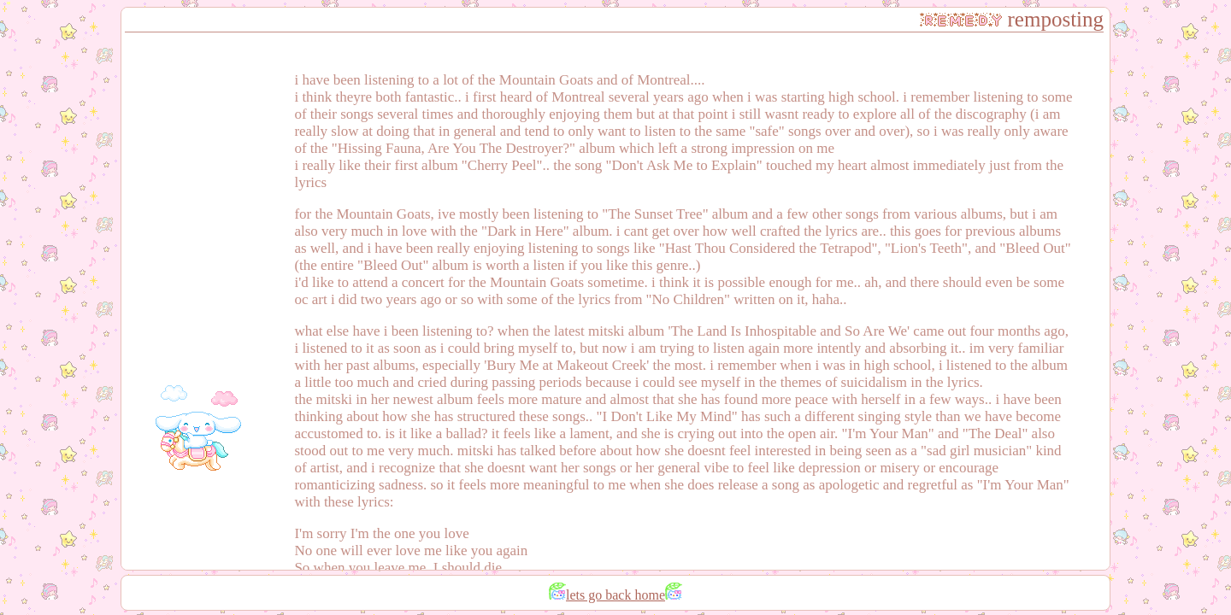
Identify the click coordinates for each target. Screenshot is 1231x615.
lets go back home (615, 595)
